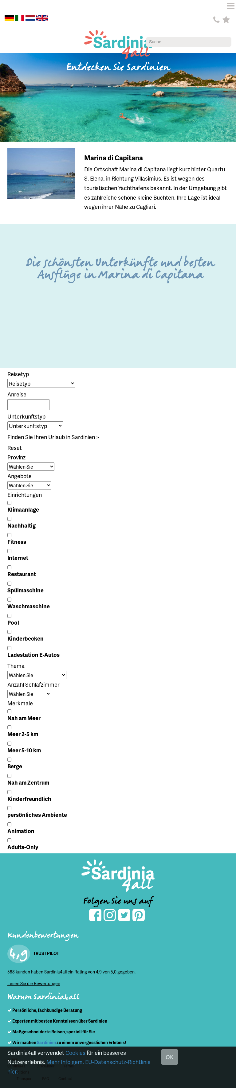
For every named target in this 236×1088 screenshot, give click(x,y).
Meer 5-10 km (24, 750)
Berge (14, 766)
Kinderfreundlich (29, 798)
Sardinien (46, 1042)
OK (170, 1057)
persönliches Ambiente (37, 814)
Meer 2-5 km (22, 734)
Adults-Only (22, 847)
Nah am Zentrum (28, 782)
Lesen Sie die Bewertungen (33, 983)
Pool (13, 622)
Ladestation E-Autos (33, 654)
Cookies (75, 1052)
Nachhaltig (21, 525)
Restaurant (21, 574)
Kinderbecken (25, 638)
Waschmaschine (28, 606)
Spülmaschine (25, 590)
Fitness (16, 541)
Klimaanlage (23, 509)
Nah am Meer (24, 718)
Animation (20, 831)
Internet (17, 557)
